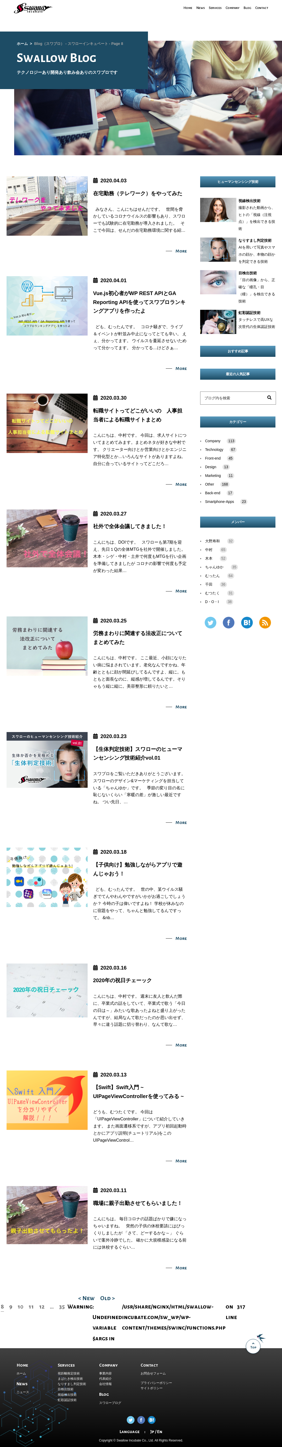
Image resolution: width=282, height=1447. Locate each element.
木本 (208, 558)
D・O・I (212, 602)
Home (180, 8)
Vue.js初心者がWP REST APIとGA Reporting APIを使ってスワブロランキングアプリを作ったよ (139, 302)
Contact (261, 8)
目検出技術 (65, 1389)
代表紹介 (105, 1379)
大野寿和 (212, 541)
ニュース (23, 1392)
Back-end (219, 493)
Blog (245, 8)
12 (42, 1307)
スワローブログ (110, 1403)
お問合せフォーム (153, 1373)
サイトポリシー (152, 1388)
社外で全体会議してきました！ (130, 526)
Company (229, 8)
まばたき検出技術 (70, 1379)
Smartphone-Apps (226, 502)
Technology (221, 450)
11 (31, 1307)
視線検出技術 (67, 1395)
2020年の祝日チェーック (122, 980)
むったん (212, 576)
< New (86, 1298)
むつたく (212, 593)
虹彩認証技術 (67, 1400)
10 (20, 1307)
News (194, 8)
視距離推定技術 (69, 1373)
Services (210, 8)
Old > (107, 1298)
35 (62, 1307)
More (181, 251)
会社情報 (105, 1384)
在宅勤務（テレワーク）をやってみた (137, 193)
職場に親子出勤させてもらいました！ (137, 1203)
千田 (208, 584)
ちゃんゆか (214, 567)
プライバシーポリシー (156, 1383)
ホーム (21, 1373)
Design (217, 467)
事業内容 (105, 1373)
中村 (208, 550)
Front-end (219, 458)
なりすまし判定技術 (72, 1384)
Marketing (219, 476)
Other (217, 484)
